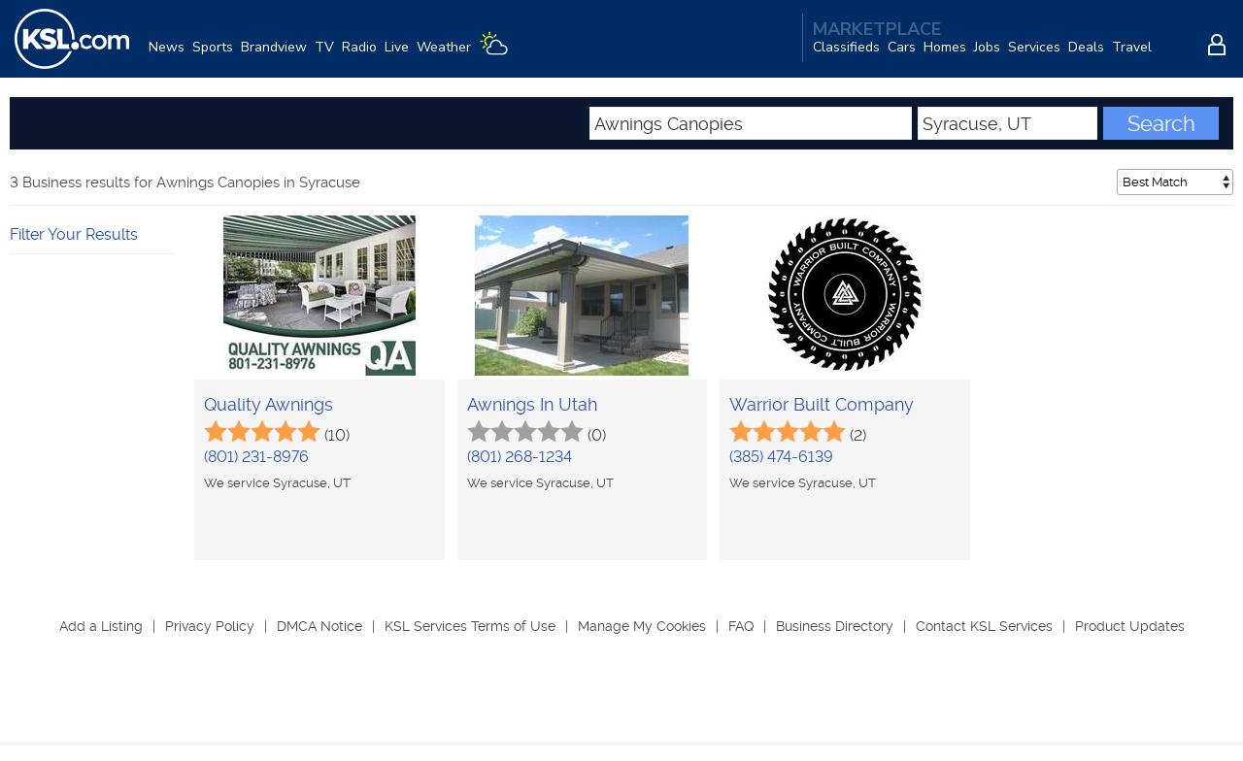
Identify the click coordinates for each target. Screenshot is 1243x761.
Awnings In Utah (532, 404)
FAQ (741, 626)
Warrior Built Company (821, 404)
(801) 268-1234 (519, 456)
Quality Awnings (268, 404)
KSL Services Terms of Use (470, 626)
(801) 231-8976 (256, 456)
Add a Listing (101, 626)
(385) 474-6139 (781, 456)
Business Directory (834, 626)
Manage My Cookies (642, 626)
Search (1161, 123)
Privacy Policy (209, 626)
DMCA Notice (319, 626)
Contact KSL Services (984, 626)
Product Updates (1130, 626)
